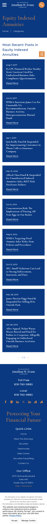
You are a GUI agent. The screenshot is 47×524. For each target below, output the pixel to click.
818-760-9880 (23, 384)
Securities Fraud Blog (23, 458)
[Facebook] (5, 402)
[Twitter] (23, 402)
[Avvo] (35, 402)
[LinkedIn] (17, 402)
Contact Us (23, 463)
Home (23, 434)
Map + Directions (23, 486)
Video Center (23, 453)
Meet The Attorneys (23, 439)
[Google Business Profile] (11, 402)
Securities (23, 444)
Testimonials (23, 448)
